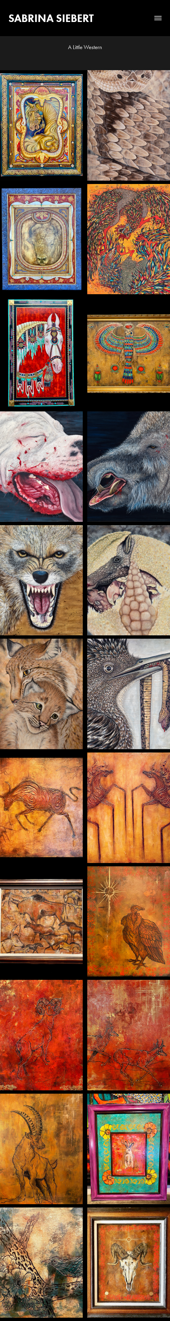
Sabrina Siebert (51, 18)
